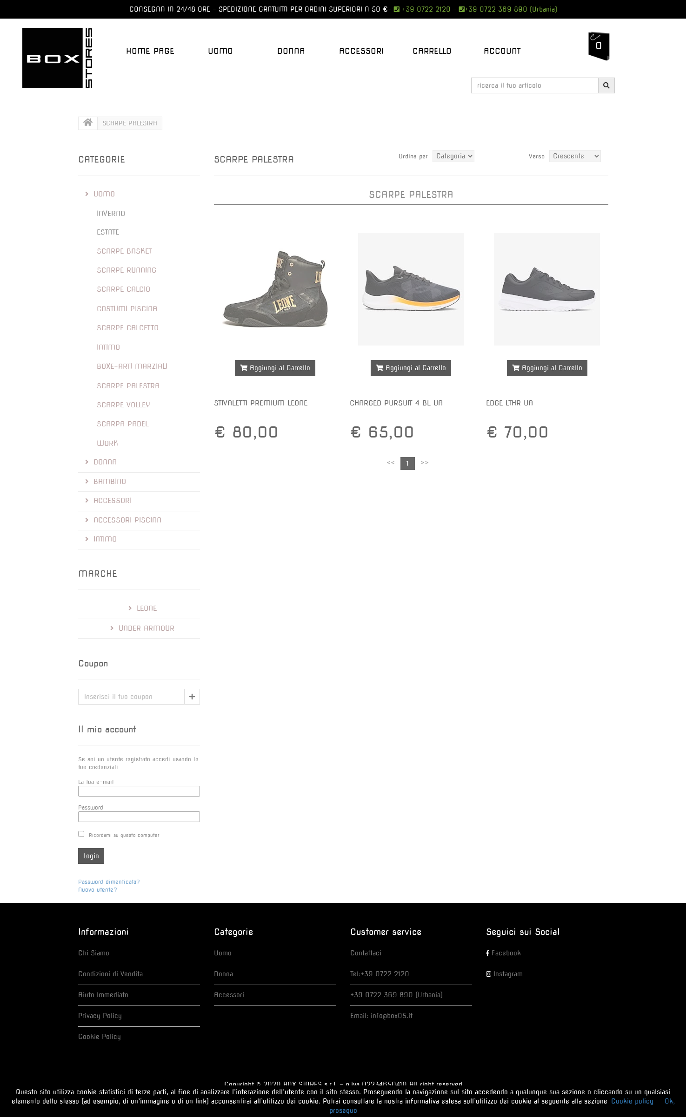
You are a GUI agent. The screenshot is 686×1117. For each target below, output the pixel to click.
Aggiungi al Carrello (275, 368)
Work (107, 443)
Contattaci (365, 953)
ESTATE (108, 232)
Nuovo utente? (97, 889)
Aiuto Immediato (103, 995)
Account (502, 51)
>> (424, 462)
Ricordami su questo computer (124, 835)
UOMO (220, 51)
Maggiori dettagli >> (274, 389)
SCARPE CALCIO (123, 289)
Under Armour (142, 628)
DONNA (291, 51)
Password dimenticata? (109, 881)
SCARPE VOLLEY (123, 405)
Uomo (223, 953)
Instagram (508, 974)
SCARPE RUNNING (126, 270)
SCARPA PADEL (123, 424)
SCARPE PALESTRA (128, 386)
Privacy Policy (100, 1015)
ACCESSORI (361, 51)
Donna (223, 974)
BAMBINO (105, 481)
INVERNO (111, 213)
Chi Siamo (93, 953)
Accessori (229, 995)
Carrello (432, 51)
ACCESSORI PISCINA (123, 520)
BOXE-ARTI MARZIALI (132, 366)
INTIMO (108, 347)
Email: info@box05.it (381, 1015)
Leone (142, 608)
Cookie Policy (99, 1036)
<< (390, 462)
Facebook (506, 953)
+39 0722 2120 (425, 9)
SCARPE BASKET (124, 251)
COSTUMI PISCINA (127, 309)
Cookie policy (632, 1101)
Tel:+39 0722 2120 (379, 974)
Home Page (150, 51)
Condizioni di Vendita (110, 974)
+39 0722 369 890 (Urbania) (511, 9)
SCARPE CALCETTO (128, 328)
